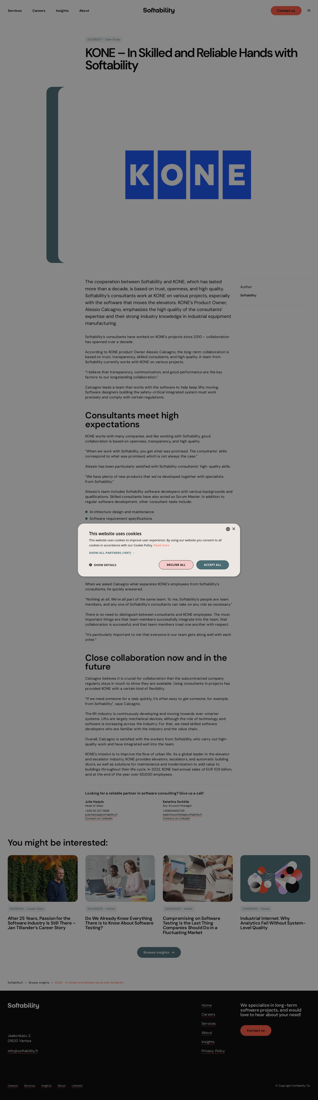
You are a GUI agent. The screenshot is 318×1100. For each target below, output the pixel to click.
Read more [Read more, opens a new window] (161, 545)
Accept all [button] (212, 565)
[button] (159, 552)
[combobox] (228, 529)
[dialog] (159, 550)
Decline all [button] (176, 565)
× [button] (233, 528)
